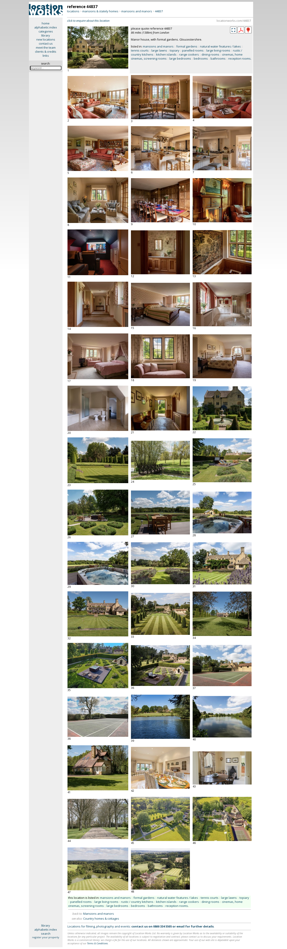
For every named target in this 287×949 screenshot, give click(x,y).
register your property (45, 937)
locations (73, 11)
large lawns (159, 50)
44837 (159, 11)
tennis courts (140, 50)
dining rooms (210, 54)
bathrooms (218, 58)
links (46, 56)
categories (46, 31)
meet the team (46, 47)
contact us (46, 43)
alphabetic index (45, 27)
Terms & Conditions (97, 943)
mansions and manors (136, 11)
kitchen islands (166, 54)
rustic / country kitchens (137, 902)
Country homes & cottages (101, 919)
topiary (174, 50)
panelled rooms (193, 50)
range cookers (189, 54)
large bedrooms (180, 58)
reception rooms (239, 58)
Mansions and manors (98, 914)
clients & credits (45, 52)
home (46, 23)
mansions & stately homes (100, 11)
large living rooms (218, 50)
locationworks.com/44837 (234, 21)
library (45, 35)
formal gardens (186, 46)
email (180, 926)
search (45, 934)
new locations (45, 39)
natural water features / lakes (220, 46)
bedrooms (201, 58)
